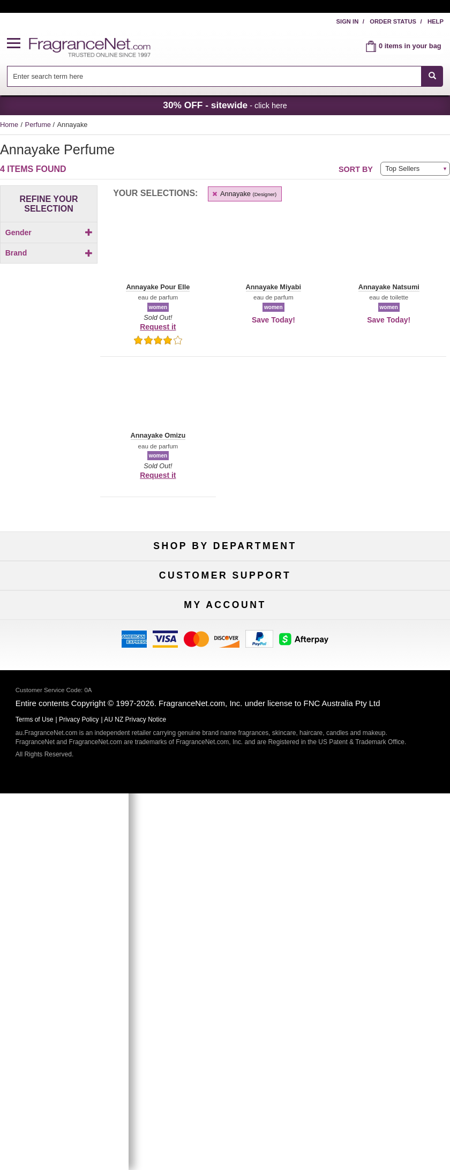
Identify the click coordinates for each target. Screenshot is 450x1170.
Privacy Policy (79, 1096)
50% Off (225, 579)
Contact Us (71, 719)
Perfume (39, 125)
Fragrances (72, 579)
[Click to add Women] (49, 251)
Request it (158, 326)
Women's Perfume (71, 597)
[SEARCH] (432, 76)
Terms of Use (378, 719)
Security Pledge (225, 719)
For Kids (378, 579)
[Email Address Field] (250, 916)
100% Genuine (378, 702)
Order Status (393, 21)
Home (9, 125)
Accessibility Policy (72, 755)
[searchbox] (214, 76)
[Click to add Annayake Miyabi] (49, 365)
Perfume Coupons (378, 755)
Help (436, 21)
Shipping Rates (225, 737)
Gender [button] (49, 232)
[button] (18, 43)
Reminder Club (224, 859)
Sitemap (378, 737)
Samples (225, 597)
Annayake (243, 194)
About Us (72, 737)
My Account (71, 841)
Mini (378, 614)
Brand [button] (49, 271)
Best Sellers (225, 614)
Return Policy (225, 702)
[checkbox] (49, 251)
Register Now (71, 859)
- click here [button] (225, 105)
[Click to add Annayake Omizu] (49, 387)
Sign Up (225, 965)
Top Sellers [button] (402, 168)
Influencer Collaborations (71, 772)
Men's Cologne (71, 614)
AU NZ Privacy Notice (135, 1096)
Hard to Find (378, 632)
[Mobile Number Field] (250, 942)
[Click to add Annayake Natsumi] (49, 376)
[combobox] (225, 76)
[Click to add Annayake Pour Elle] (49, 398)
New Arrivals (378, 597)
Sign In (347, 21)
